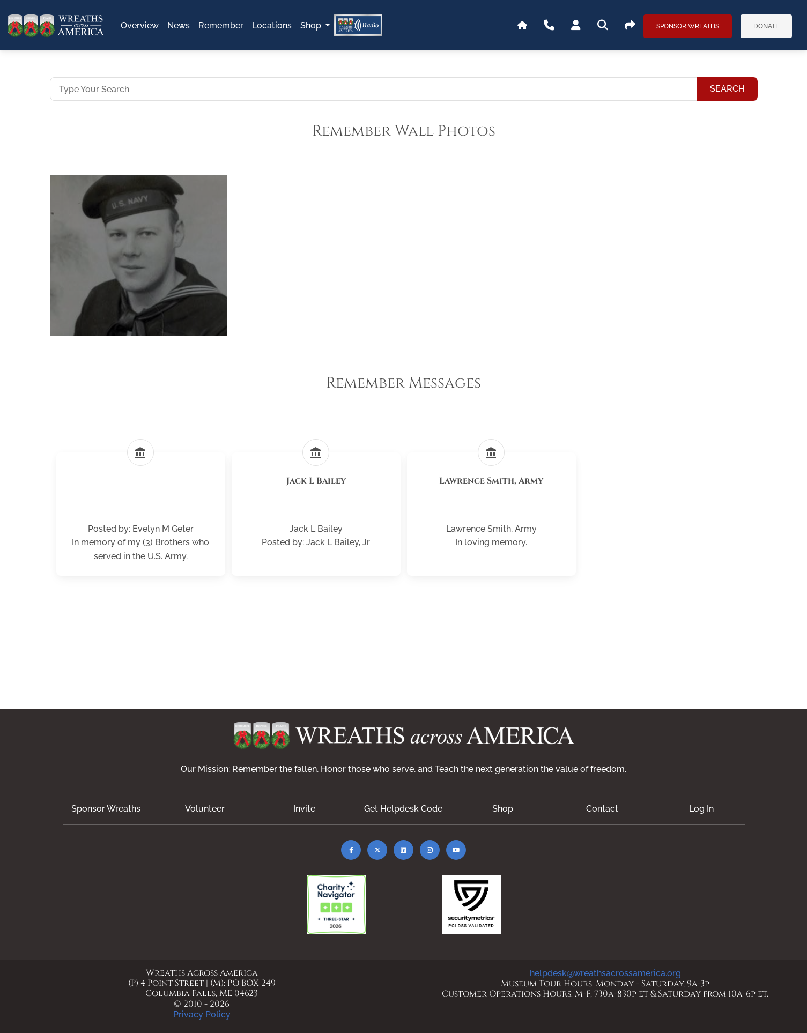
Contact (602, 809)
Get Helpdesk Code (403, 809)
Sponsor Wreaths (687, 26)
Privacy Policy (202, 1014)
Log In (701, 809)
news (178, 25)
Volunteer (205, 809)
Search (727, 89)
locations (272, 25)
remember (220, 25)
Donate (766, 26)
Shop (311, 25)
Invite (304, 809)
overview (140, 25)
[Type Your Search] (374, 89)
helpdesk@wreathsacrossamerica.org (605, 973)
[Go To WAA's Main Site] (522, 25)
